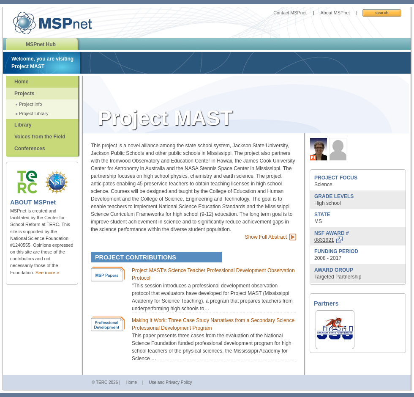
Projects (24, 93)
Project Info (30, 104)
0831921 (324, 240)
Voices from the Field (39, 137)
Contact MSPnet (290, 12)
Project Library (34, 113)
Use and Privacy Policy (170, 382)
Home (21, 82)
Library (23, 125)
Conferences (29, 149)
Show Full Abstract (266, 237)
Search (381, 12)
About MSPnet (335, 12)
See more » (47, 272)
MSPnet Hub (41, 44)
